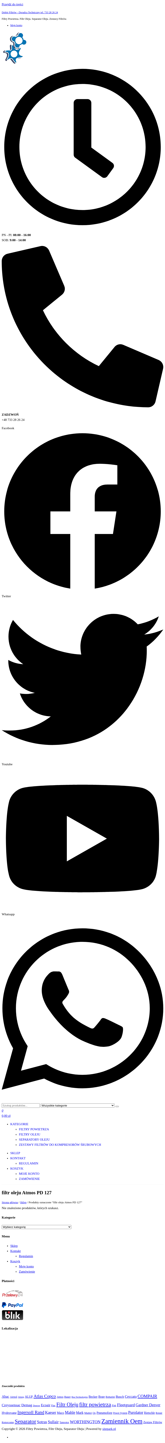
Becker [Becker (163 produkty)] (93, 1396)
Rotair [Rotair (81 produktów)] (159, 1412)
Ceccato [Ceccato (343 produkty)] (131, 1396)
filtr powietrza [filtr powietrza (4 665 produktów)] (95, 1404)
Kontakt (18, 1158)
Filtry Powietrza (34, 1129)
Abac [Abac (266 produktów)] (5, 1396)
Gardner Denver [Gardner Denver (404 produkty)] (148, 1405)
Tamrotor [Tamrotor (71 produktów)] (64, 1422)
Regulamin (28, 1163)
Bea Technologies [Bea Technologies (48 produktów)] (80, 1397)
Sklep (15, 1153)
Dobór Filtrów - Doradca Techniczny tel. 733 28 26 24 (30, 12)
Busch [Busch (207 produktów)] (120, 1396)
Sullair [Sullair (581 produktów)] (53, 1422)
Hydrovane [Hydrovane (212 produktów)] (9, 1412)
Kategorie (19, 1124)
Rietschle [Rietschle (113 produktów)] (149, 1412)
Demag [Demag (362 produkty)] (26, 1405)
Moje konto (16, 25)
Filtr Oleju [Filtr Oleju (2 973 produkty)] (67, 1404)
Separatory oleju (34, 1139)
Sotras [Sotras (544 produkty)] (42, 1422)
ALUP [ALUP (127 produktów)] (29, 1396)
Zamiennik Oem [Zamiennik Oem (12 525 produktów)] (121, 1421)
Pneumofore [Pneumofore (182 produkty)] (104, 1412)
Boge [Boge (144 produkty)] (101, 1396)
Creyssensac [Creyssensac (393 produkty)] (11, 1405)
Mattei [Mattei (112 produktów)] (88, 1412)
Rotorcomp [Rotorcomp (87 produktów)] (8, 1422)
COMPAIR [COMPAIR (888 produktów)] (147, 1396)
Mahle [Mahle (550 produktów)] (70, 1412)
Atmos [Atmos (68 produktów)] (60, 1396)
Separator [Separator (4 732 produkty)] (25, 1421)
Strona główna (10, 1202)
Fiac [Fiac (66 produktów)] (53, 1405)
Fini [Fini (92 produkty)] (114, 1405)
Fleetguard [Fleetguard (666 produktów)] (126, 1405)
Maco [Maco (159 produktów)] (60, 1412)
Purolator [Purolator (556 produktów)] (135, 1412)
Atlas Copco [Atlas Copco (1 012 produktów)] (45, 1396)
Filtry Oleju (29, 1134)
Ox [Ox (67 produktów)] (94, 1413)
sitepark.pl (109, 1429)
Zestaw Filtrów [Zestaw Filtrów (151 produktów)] (152, 1422)
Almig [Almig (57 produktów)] (21, 1397)
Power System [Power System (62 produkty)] (120, 1413)
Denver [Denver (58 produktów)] (36, 1405)
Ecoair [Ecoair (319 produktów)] (45, 1405)
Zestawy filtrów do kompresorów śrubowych (60, 1144)
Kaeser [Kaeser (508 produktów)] (50, 1412)
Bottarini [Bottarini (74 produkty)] (110, 1396)
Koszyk (16, 1168)
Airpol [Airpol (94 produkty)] (13, 1396)
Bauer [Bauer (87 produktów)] (67, 1396)
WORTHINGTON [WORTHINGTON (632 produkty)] (85, 1422)
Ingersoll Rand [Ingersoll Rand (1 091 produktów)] (30, 1412)
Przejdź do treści (12, 4)
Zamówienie (29, 1179)
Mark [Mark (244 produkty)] (80, 1412)
